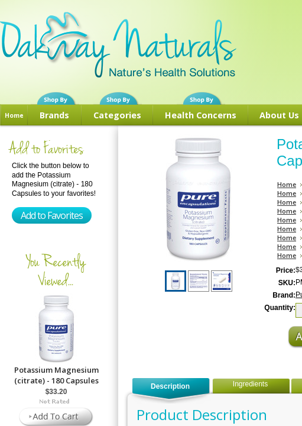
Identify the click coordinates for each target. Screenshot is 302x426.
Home (14, 115)
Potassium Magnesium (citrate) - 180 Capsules (56, 375)
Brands (54, 115)
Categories (117, 115)
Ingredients (250, 384)
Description (170, 386)
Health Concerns (200, 115)
